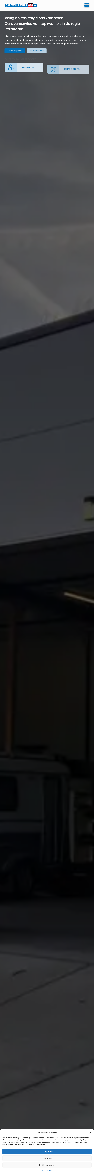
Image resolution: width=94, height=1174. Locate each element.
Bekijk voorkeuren (47, 1165)
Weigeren (47, 1158)
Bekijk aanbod (28, 50)
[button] (90, 1132)
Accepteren (47, 1151)
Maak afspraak (11, 50)
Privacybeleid (47, 1171)
